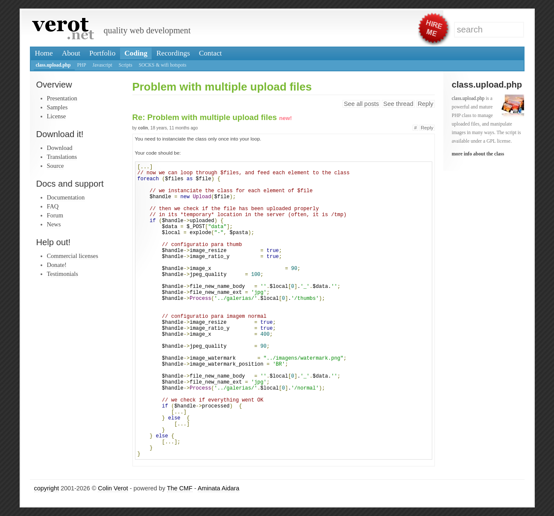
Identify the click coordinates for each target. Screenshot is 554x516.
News (54, 224)
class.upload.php (53, 64)
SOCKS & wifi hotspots (163, 64)
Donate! (57, 264)
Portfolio (102, 53)
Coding (135, 53)
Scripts (125, 64)
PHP (81, 64)
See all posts (361, 103)
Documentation (66, 197)
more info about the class (478, 153)
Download (60, 147)
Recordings (173, 53)
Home (44, 53)
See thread (398, 103)
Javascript (102, 64)
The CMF (180, 488)
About (71, 53)
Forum (55, 215)
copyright (46, 488)
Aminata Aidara (219, 488)
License (56, 116)
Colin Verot (113, 488)
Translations (62, 156)
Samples (57, 107)
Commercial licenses (72, 255)
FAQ (53, 206)
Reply (426, 103)
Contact (210, 53)
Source (55, 165)
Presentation (62, 98)
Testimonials (62, 273)
